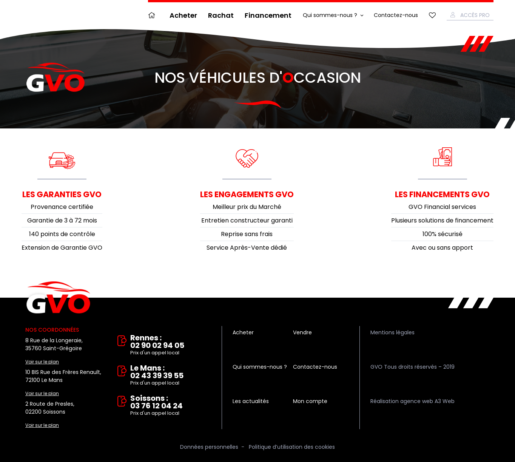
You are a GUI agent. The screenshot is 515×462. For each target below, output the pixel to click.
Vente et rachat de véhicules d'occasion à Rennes (58, 298)
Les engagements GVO (247, 194)
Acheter (183, 15)
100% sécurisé (442, 234)
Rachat (221, 15)
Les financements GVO (442, 194)
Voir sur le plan (42, 361)
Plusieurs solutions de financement (442, 220)
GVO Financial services (442, 206)
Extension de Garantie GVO (62, 247)
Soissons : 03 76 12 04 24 (170, 405)
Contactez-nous (396, 15)
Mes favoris (432, 15)
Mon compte (310, 401)
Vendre (302, 332)
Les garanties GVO (62, 194)
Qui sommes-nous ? (330, 15)
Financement (268, 15)
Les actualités (251, 401)
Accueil (153, 15)
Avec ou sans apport (442, 247)
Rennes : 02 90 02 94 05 (170, 345)
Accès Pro (475, 15)
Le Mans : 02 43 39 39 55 (170, 375)
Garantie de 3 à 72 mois (62, 220)
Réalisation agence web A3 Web (412, 401)
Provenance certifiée (62, 206)
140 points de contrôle (62, 234)
